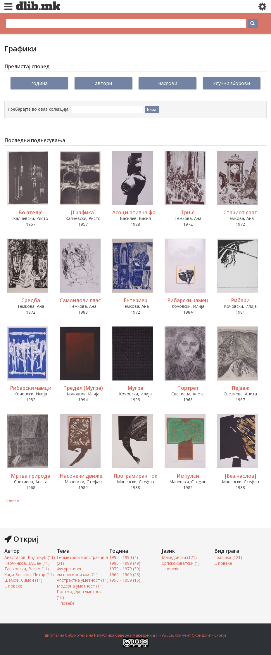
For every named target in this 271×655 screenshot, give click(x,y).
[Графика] (83, 212)
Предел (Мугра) (83, 388)
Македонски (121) (179, 557)
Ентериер (135, 300)
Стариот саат (240, 212)
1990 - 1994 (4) (123, 557)
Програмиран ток (135, 475)
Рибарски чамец (187, 300)
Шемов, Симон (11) (23, 580)
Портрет (188, 388)
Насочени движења (85, 475)
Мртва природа (30, 475)
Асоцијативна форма (138, 212)
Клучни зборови (231, 83)
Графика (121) (228, 557)
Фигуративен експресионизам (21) (77, 571)
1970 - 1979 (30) (124, 568)
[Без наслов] (240, 475)
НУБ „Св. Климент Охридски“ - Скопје (193, 635)
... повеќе (13, 586)
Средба (30, 300)
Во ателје (30, 212)
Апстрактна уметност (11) (82, 580)
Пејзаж (240, 388)
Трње (188, 212)
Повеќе (11, 500)
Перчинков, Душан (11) (27, 563)
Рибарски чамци (30, 388)
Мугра (135, 388)
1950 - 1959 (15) (124, 580)
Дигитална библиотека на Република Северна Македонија (99, 635)
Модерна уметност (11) (80, 586)
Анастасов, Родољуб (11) (29, 557)
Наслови (167, 83)
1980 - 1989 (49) (124, 563)
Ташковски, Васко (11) (26, 568)
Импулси (188, 475)
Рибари (240, 300)
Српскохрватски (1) (181, 563)
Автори (103, 83)
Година (39, 83)
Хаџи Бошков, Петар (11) (29, 574)
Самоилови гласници (87, 300)
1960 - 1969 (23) (124, 574)
